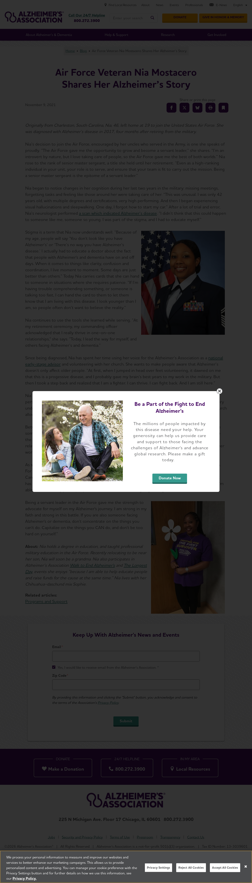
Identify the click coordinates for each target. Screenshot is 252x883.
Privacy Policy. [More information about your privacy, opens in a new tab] (25, 878)
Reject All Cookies (191, 867)
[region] (126, 867)
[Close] (245, 866)
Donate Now (170, 478)
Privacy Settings (158, 867)
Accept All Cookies (225, 867)
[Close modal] (219, 391)
